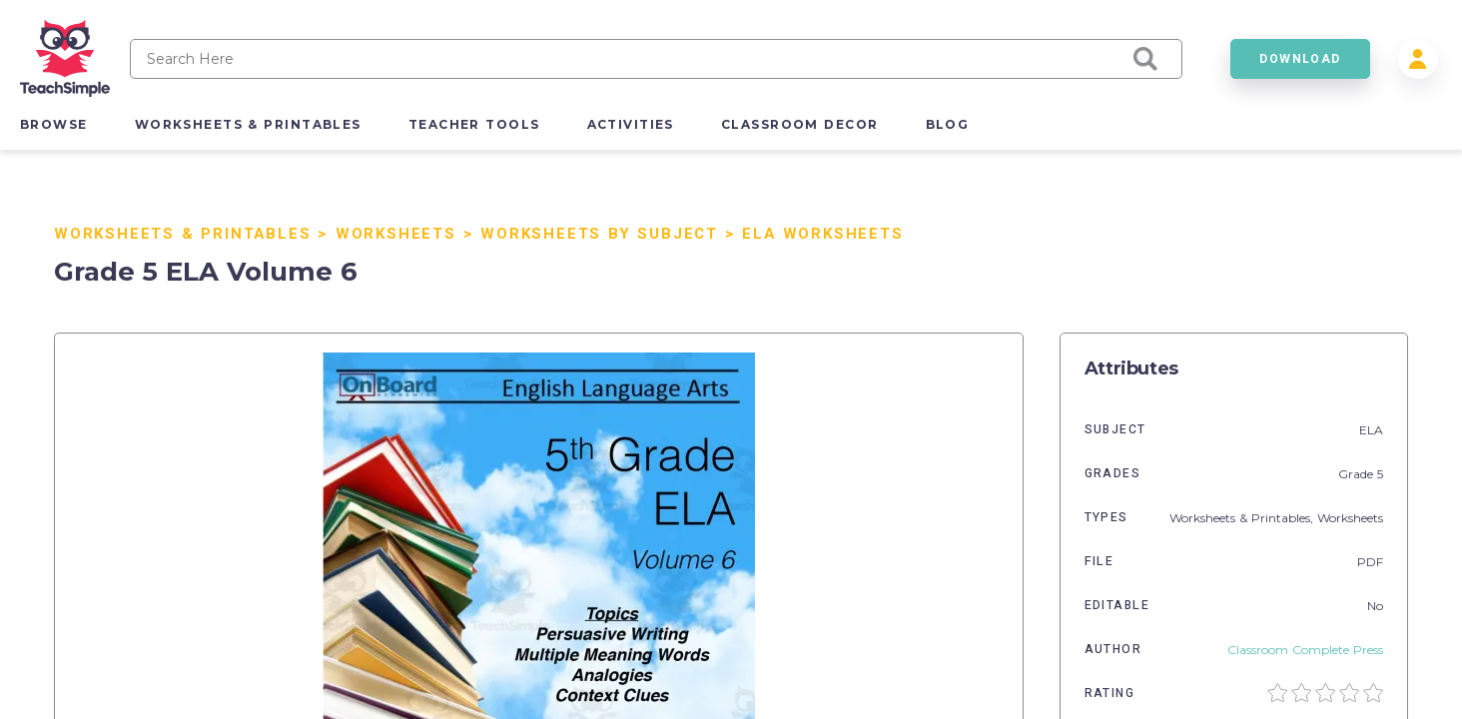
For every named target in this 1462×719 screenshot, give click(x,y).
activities (630, 124)
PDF (1370, 561)
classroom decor (800, 124)
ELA (1371, 429)
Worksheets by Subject (599, 234)
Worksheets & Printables (182, 234)
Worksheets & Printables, (1243, 517)
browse (54, 124)
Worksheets (396, 234)
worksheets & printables (248, 124)
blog (948, 124)
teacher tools (474, 124)
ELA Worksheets (822, 234)
